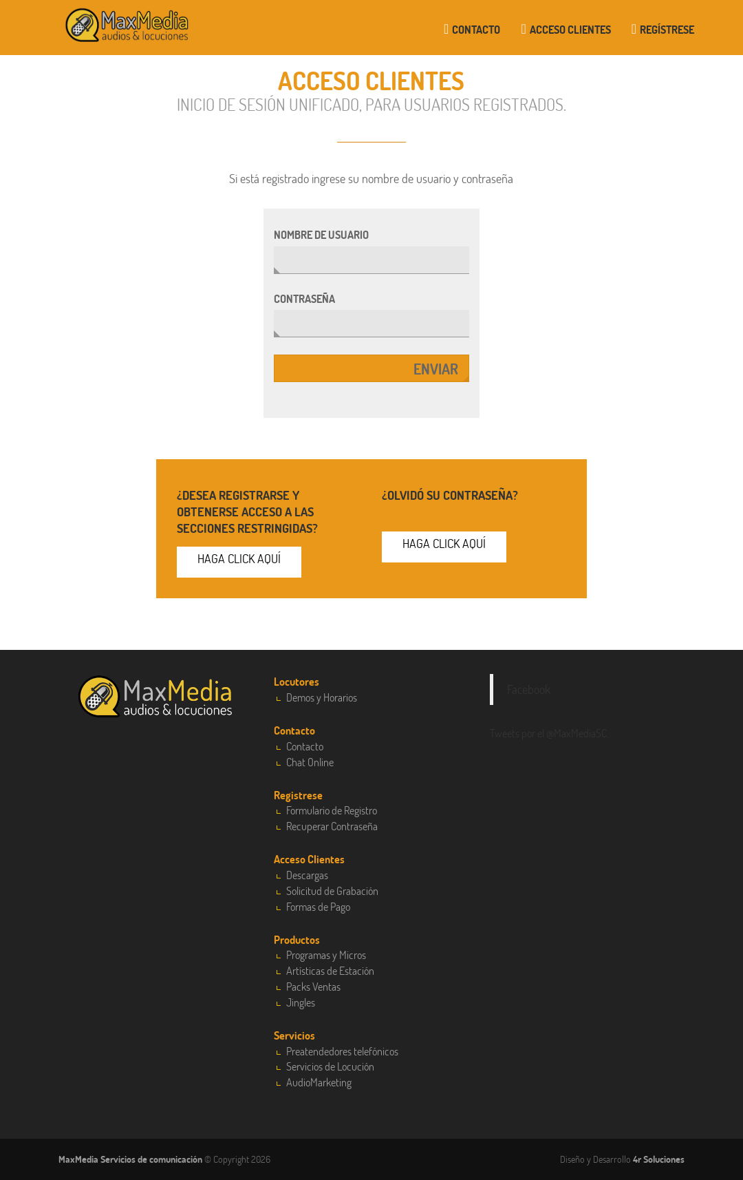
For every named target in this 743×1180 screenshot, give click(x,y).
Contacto (472, 29)
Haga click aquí (239, 558)
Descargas (307, 874)
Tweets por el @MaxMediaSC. (549, 733)
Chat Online (310, 762)
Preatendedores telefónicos (342, 1051)
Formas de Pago (318, 906)
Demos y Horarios (321, 697)
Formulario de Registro (331, 810)
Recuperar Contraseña (332, 826)
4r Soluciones (659, 1159)
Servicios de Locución (330, 1066)
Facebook (528, 689)
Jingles (300, 1002)
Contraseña (304, 298)
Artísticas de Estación (330, 970)
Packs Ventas (313, 986)
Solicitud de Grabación (332, 890)
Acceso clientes (565, 29)
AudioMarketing (319, 1082)
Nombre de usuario (321, 234)
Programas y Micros (326, 954)
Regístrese (663, 29)
